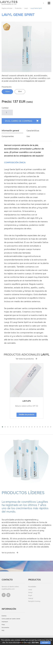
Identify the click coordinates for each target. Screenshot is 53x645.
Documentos (5, 627)
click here (34, 643)
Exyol (30, 595)
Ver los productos (8, 553)
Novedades (32, 586)
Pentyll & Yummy (34, 601)
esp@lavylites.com (8, 589)
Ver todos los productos (25, 359)
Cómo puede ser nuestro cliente (11, 618)
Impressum (5, 621)
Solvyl (30, 592)
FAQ (3, 630)
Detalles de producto (26, 415)
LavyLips (26, 401)
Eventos (4, 616)
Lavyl (26, 8)
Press (3, 624)
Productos (18, 8)
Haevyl (30, 598)
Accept (45, 642)
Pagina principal (7, 8)
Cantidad (5, 108)
